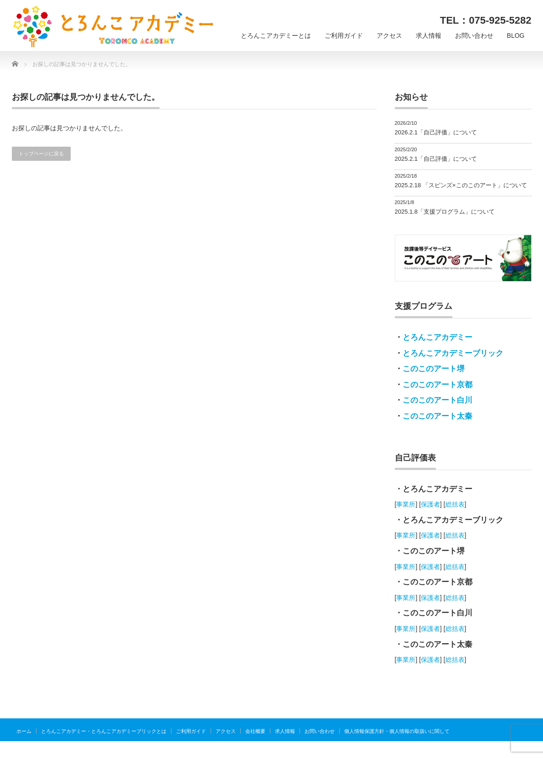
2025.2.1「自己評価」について (436, 158)
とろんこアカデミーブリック (453, 353)
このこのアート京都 (437, 384)
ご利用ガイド (344, 35)
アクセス (389, 35)
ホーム (23, 731)
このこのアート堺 (434, 368)
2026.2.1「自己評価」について (436, 132)
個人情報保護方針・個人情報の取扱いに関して (397, 731)
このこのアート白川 (437, 400)
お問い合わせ (474, 35)
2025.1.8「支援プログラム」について (445, 211)
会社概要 (255, 731)
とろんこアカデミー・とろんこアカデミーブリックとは (103, 731)
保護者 (430, 504)
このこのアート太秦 (437, 416)
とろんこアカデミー (437, 337)
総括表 (455, 504)
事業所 (405, 504)
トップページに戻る (41, 153)
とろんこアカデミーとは (276, 35)
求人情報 (428, 35)
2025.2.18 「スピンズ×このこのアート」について (461, 185)
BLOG (516, 35)
